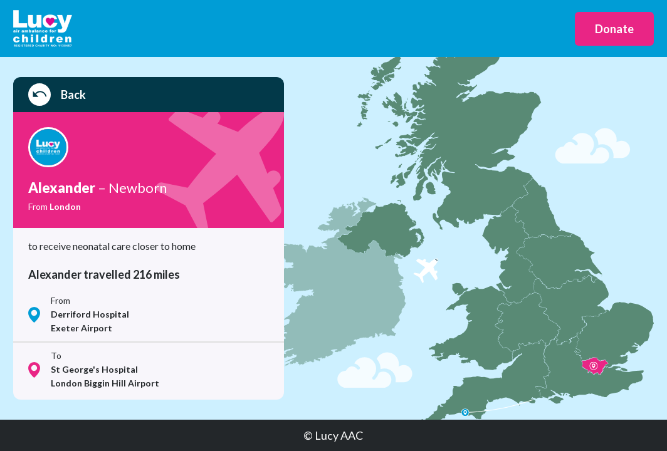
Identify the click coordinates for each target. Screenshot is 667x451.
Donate (614, 29)
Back (57, 94)
